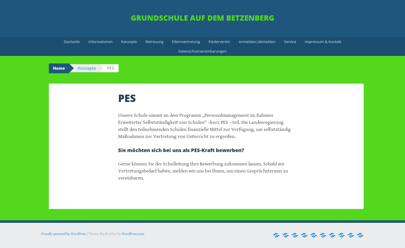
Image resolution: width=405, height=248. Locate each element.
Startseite (72, 41)
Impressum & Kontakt (323, 41)
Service (290, 41)
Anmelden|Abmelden (257, 41)
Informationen (100, 41)
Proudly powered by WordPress (63, 234)
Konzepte (129, 41)
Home (59, 68)
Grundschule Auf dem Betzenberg (202, 18)
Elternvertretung (186, 41)
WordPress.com (133, 234)
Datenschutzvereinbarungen (202, 51)
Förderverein (219, 41)
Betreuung (154, 41)
